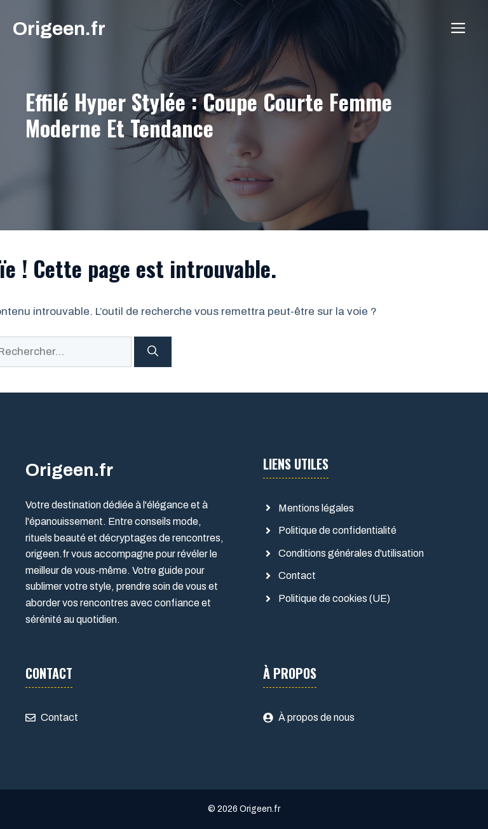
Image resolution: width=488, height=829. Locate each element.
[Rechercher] (153, 352)
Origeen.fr (59, 28)
